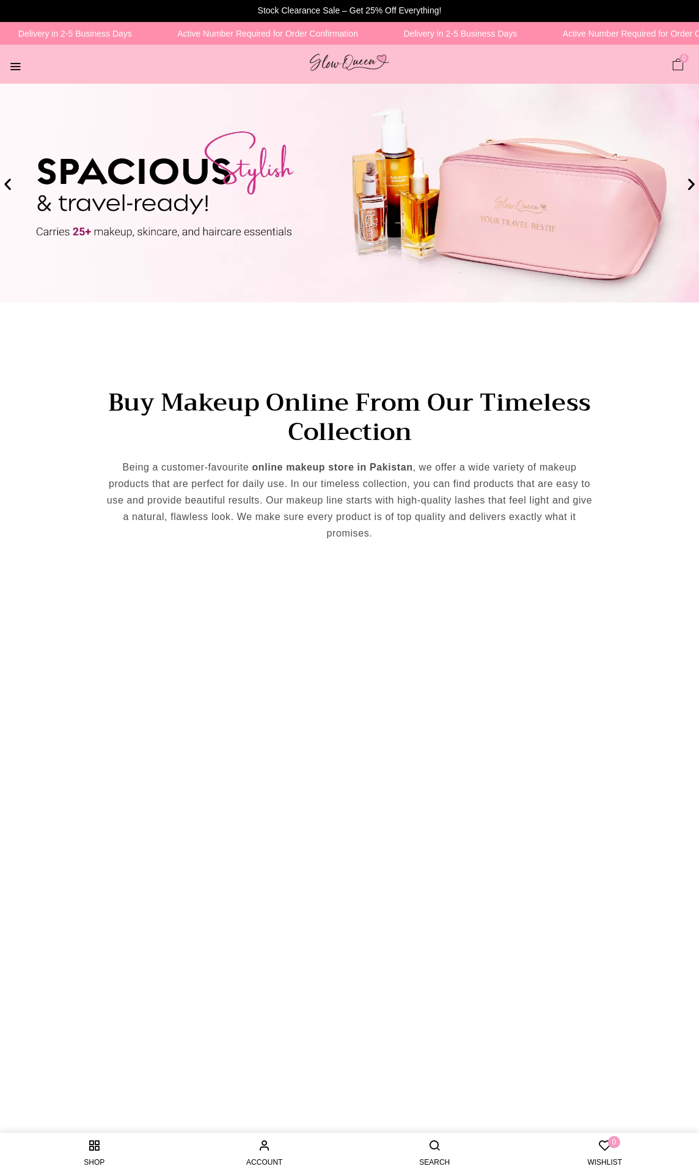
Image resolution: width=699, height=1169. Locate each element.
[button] (678, 64)
